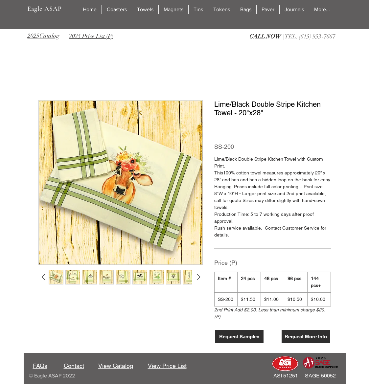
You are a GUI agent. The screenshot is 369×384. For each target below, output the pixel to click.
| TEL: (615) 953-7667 (292, 36)
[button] (117, 9)
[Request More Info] (306, 336)
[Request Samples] (239, 336)
